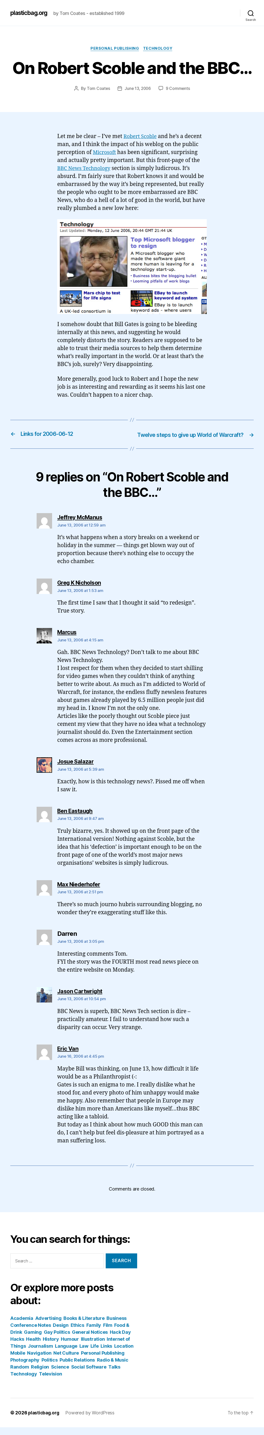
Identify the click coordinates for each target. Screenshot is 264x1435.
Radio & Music (112, 1367)
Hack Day (120, 1340)
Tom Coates (97, 89)
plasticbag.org (30, 13)
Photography (24, 1367)
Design (60, 1333)
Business (116, 1326)
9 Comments (178, 89)
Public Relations (77, 1367)
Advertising (48, 1326)
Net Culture (66, 1360)
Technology (159, 49)
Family (93, 1333)
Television (50, 1381)
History (51, 1346)
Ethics (77, 1333)
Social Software (88, 1374)
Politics (50, 1367)
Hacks (17, 1346)
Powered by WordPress (91, 1420)
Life (94, 1353)
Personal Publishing (114, 49)
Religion (40, 1374)
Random (19, 1374)
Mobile (17, 1360)
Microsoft (105, 153)
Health (33, 1346)
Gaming (33, 1340)
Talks (114, 1374)
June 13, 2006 (138, 89)
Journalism (40, 1353)
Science (60, 1374)
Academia (21, 1326)
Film (107, 1333)
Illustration (93, 1346)
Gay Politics (57, 1340)
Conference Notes (30, 1333)
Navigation (39, 1360)
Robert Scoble (141, 137)
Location (124, 1353)
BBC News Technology (85, 169)
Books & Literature (83, 1326)
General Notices (90, 1340)
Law (83, 1353)
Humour (70, 1346)
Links (106, 1353)
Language (66, 1353)
